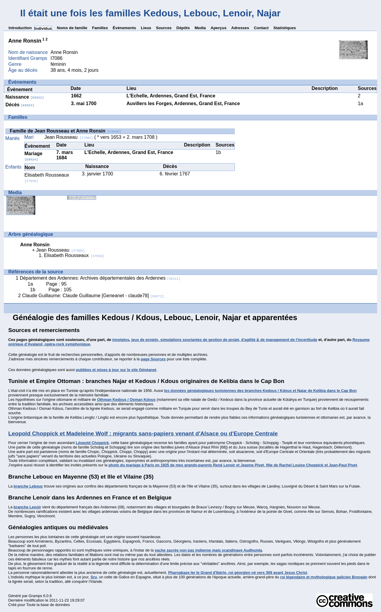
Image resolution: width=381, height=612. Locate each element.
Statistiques (285, 28)
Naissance (24, 96)
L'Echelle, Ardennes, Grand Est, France (171, 95)
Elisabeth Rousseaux (74, 255)
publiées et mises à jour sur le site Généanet (116, 369)
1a (360, 103)
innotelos (120, 339)
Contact (261, 28)
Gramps (35, 596)
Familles (100, 28)
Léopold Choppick (92, 442)
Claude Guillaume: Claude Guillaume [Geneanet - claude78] (93, 295)
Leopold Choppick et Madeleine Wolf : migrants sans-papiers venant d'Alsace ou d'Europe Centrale (143, 433)
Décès (19, 104)
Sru (93, 577)
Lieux (146, 28)
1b (218, 152)
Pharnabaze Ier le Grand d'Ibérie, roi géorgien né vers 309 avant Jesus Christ (237, 572)
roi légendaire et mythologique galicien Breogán (323, 577)
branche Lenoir (27, 507)
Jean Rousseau (68, 137)
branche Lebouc (28, 486)
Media (200, 28)
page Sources (153, 359)
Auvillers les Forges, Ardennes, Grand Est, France (183, 103)
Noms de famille (72, 28)
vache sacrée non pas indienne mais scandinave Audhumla (208, 550)
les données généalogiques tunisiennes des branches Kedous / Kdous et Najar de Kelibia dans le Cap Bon (260, 390)
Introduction (20, 28)
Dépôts (183, 28)
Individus (43, 28)
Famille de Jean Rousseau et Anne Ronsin (65, 130)
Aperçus (219, 28)
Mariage (33, 156)
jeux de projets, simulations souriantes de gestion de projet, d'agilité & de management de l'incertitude (224, 339)
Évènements (124, 28)
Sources (164, 28)
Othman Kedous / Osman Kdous (126, 399)
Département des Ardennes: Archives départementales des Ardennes (100, 278)
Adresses (240, 28)
